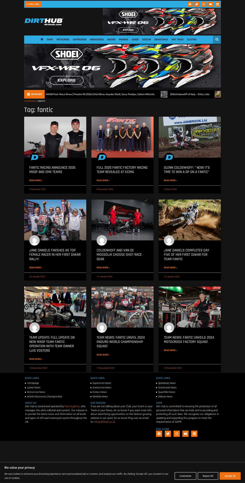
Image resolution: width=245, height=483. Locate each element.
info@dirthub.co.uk (104, 421)
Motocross (63, 39)
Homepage (30, 101)
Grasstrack (161, 39)
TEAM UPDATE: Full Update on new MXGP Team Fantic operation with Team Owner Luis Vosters (52, 344)
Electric (192, 39)
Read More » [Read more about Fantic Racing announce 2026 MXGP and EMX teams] (36, 180)
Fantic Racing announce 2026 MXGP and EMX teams (52, 169)
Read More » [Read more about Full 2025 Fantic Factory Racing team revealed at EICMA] (103, 180)
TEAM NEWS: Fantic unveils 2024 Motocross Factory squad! (189, 339)
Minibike (123, 39)
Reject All (208, 476)
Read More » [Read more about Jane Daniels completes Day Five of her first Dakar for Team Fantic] (170, 267)
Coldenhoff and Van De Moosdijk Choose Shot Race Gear (119, 254)
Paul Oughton (72, 406)
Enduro (111, 39)
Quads (135, 39)
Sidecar (146, 39)
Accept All (230, 476)
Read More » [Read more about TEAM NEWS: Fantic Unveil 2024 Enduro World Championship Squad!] (103, 355)
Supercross (79, 39)
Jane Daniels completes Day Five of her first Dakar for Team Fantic (186, 254)
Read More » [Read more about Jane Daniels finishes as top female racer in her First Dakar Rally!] (36, 267)
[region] (122, 472)
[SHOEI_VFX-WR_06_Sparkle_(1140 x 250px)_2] (162, 33)
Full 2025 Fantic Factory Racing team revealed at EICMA (122, 169)
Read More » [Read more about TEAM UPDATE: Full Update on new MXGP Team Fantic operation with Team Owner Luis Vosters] (36, 359)
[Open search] (216, 39)
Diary (50, 39)
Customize (185, 476)
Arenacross (97, 39)
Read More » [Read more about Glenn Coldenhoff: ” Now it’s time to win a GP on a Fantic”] (170, 180)
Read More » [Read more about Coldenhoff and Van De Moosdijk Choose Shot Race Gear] (103, 267)
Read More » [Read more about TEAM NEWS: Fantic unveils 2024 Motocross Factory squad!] (170, 350)
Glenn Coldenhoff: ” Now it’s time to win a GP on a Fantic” (187, 169)
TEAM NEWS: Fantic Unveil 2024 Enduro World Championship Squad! (121, 341)
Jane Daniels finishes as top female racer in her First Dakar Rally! (55, 254)
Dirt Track (178, 39)
